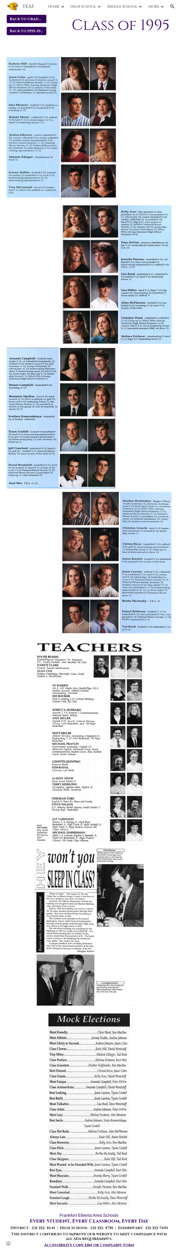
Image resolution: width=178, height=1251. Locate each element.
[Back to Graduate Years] (26, 19)
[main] (117, 25)
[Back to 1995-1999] (26, 31)
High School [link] (83, 6)
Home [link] (54, 6)
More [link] (153, 6)
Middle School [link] (122, 6)
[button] (172, 6)
